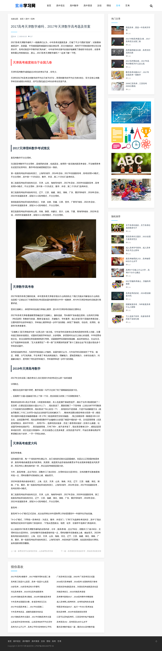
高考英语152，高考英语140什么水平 (72, 622)
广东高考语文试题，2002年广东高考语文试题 (76, 577)
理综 (109, 5)
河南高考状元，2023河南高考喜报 (71, 592)
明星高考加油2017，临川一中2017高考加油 (75, 607)
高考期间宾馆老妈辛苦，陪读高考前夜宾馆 (84, 551)
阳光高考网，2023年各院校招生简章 (72, 612)
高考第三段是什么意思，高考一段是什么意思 (29, 582)
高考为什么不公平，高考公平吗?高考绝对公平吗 (31, 627)
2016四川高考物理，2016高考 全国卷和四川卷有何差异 (77, 582)
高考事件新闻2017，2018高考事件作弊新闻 (75, 597)
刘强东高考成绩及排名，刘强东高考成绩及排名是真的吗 (77, 587)
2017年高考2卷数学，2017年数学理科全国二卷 (30, 577)
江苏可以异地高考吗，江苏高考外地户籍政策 (75, 617)
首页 (49, 5)
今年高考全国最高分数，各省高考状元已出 (29, 602)
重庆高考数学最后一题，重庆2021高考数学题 (76, 627)
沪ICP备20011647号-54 (44, 646)
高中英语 (88, 5)
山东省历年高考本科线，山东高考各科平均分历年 (31, 622)
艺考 (127, 5)
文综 (99, 5)
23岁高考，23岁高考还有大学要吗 (25, 587)
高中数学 (74, 5)
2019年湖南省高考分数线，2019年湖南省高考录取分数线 (31, 597)
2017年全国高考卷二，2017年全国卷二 (27, 607)
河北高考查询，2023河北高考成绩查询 (27, 592)
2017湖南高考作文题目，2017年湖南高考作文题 (31, 617)
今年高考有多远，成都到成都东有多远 (27, 612)
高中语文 (60, 5)
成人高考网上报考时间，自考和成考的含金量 (75, 602)
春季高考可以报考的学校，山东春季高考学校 (35, 551)
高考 (118, 5)
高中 (27, 19)
